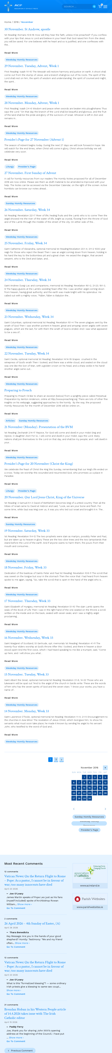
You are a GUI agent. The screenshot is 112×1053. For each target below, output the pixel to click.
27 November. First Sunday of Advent (30, 173)
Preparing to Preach (18, 390)
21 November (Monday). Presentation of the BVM (38, 427)
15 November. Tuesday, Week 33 (26, 674)
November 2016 (89, 767)
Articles (10, 420)
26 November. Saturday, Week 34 (27, 210)
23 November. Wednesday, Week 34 (29, 317)
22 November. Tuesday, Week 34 (26, 353)
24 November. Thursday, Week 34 (27, 280)
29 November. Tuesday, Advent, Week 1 (31, 66)
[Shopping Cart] (100, 6)
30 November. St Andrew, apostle (27, 29)
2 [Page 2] (56, 759)
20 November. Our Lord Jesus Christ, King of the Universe (44, 497)
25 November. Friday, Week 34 (25, 243)
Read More (11, 52)
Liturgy (10, 166)
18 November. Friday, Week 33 (25, 567)
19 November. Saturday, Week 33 (27, 530)
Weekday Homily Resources (21, 59)
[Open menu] (105, 7)
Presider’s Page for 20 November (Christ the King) (38, 463)
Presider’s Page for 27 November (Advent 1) (34, 139)
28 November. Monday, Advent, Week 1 (31, 103)
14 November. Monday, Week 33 (26, 711)
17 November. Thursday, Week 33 (27, 601)
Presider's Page (27, 166)
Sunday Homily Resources (20, 203)
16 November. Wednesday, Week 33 (28, 637)
